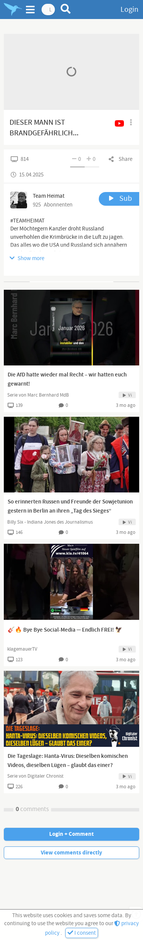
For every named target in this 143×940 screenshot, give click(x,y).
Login (129, 9)
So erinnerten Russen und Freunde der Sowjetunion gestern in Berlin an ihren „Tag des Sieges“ (70, 506)
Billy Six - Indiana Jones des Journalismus (50, 522)
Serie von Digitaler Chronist (35, 776)
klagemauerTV (22, 649)
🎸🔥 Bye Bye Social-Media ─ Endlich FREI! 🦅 (65, 630)
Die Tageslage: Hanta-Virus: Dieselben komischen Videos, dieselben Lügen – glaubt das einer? (68, 761)
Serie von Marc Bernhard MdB (38, 395)
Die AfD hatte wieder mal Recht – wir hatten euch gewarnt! (67, 379)
